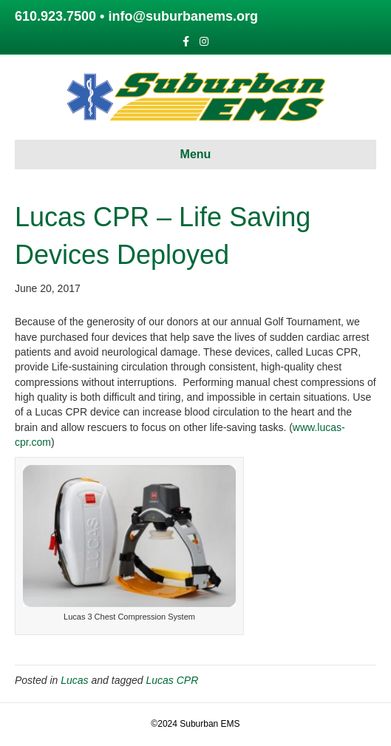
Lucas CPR (172, 680)
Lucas (74, 680)
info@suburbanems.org (183, 16)
